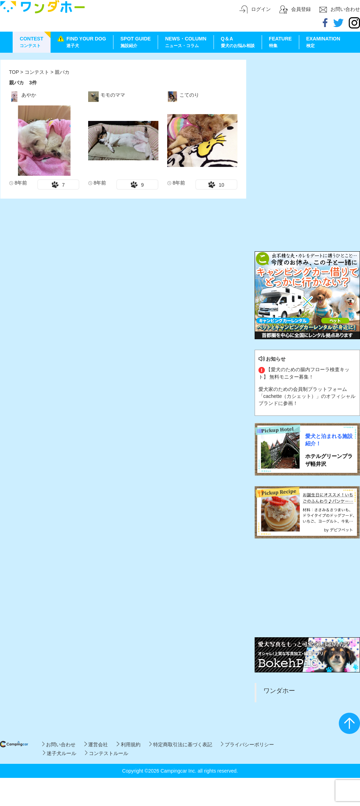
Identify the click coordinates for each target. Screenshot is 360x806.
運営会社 (96, 744)
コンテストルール (106, 753)
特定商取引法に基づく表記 (180, 744)
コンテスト (38, 72)
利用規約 (128, 744)
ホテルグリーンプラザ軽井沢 (329, 459)
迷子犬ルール (59, 753)
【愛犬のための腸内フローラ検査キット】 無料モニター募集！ (304, 373)
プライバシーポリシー (247, 744)
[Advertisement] (307, 104)
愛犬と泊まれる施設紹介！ (329, 439)
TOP (14, 72)
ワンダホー (279, 690)
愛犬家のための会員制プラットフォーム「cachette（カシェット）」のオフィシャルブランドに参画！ (307, 396)
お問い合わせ (59, 744)
